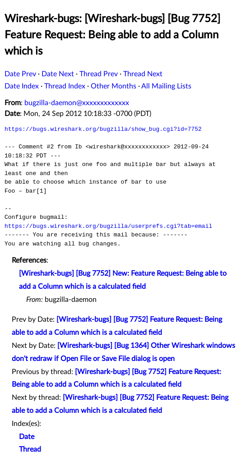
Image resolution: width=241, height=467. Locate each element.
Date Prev (20, 74)
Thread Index (64, 86)
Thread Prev (98, 74)
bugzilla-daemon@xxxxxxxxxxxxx (76, 102)
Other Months (113, 86)
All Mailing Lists (166, 86)
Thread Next (142, 74)
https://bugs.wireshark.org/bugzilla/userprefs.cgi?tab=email (108, 226)
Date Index (22, 86)
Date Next (58, 74)
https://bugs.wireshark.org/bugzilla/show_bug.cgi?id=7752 (103, 129)
